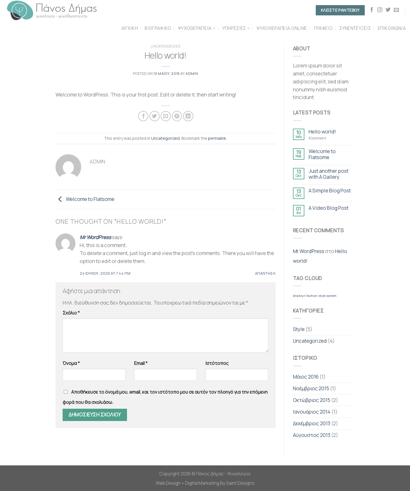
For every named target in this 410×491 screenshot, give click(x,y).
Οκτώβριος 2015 (311, 400)
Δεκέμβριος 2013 (311, 423)
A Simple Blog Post (330, 191)
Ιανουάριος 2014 (312, 411)
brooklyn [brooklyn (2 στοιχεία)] (299, 296)
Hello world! (322, 132)
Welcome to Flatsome (85, 199)
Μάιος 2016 (306, 376)
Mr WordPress (95, 237)
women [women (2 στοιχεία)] (331, 296)
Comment (317, 138)
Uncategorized (165, 46)
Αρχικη (130, 28)
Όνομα (71, 363)
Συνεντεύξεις (355, 28)
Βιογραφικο (158, 28)
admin (192, 73)
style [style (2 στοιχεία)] (321, 296)
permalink (217, 138)
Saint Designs (240, 483)
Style (299, 329)
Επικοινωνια (392, 28)
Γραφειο (323, 28)
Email (140, 363)
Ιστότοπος (217, 363)
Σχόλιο (71, 313)
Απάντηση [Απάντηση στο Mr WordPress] (265, 273)
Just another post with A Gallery (328, 174)
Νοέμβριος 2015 (311, 388)
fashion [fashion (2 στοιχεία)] (311, 296)
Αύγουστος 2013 (311, 435)
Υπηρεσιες (236, 28)
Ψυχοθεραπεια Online (282, 28)
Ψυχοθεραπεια (196, 28)
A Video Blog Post (328, 208)
